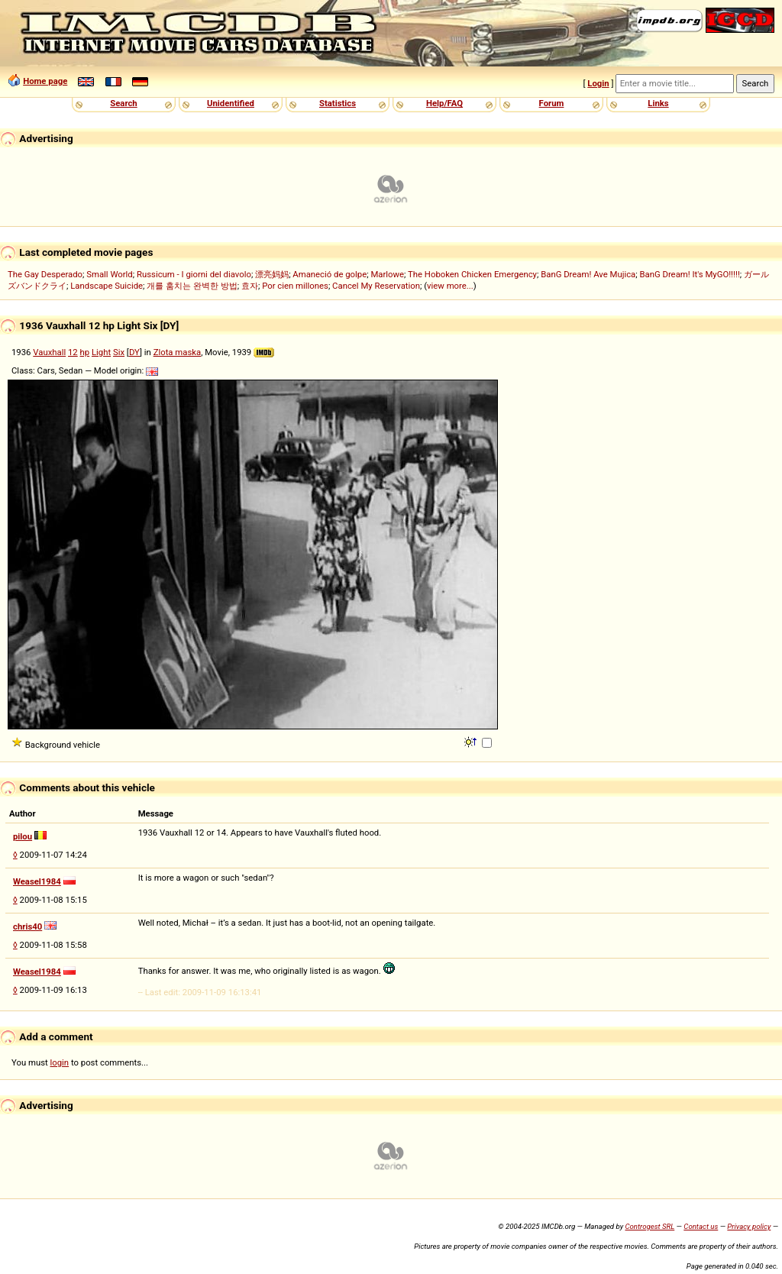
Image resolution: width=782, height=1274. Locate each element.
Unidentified (230, 103)
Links (658, 103)
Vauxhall (49, 352)
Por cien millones (295, 285)
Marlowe (387, 274)
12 (73, 352)
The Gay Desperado (45, 274)
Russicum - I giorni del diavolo (194, 274)
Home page (45, 81)
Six (118, 352)
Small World (109, 274)
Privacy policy (749, 1226)
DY (134, 352)
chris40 (27, 926)
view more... (450, 285)
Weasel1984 (37, 881)
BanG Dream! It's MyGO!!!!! (689, 274)
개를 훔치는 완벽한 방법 (192, 285)
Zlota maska (177, 352)
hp (85, 352)
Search (123, 103)
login (59, 1062)
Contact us (700, 1226)
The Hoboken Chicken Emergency (472, 274)
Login (598, 83)
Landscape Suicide (106, 285)
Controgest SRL (649, 1226)
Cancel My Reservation (376, 285)
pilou (22, 836)
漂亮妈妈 (272, 274)
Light (101, 352)
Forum (551, 103)
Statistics (337, 103)
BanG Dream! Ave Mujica (588, 274)
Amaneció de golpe (329, 274)
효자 (249, 285)
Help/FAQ (444, 103)
